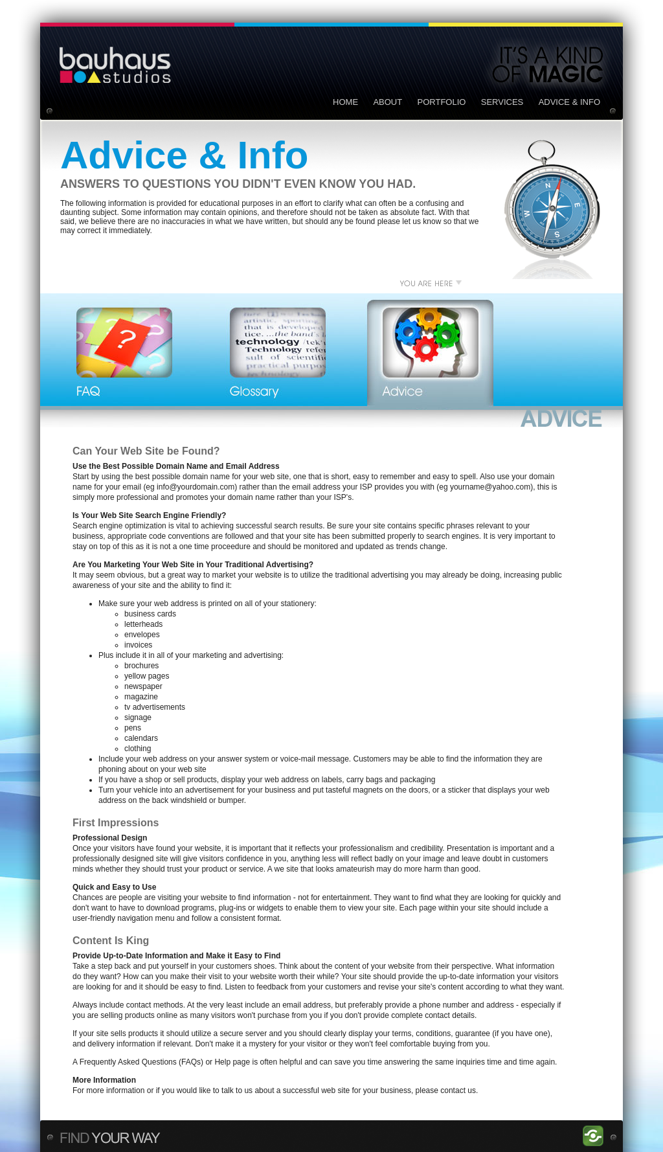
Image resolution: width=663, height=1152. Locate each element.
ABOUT (387, 102)
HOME (345, 102)
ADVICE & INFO (569, 102)
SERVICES (502, 102)
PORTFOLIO (442, 102)
